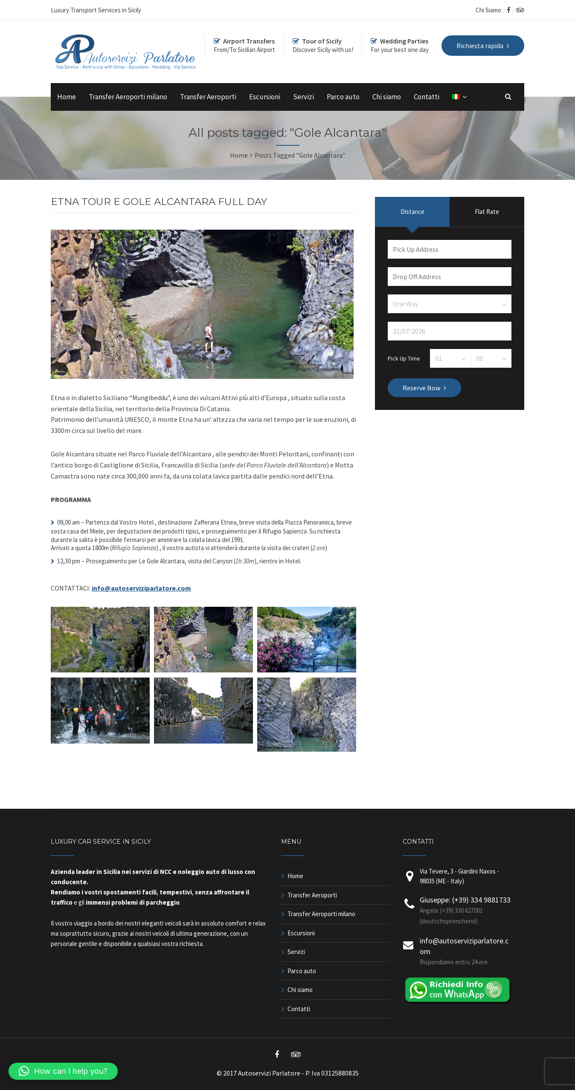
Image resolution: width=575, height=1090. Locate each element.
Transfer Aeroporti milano (128, 96)
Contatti (426, 96)
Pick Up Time (404, 358)
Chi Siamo (488, 10)
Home (66, 96)
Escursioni (264, 96)
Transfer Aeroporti (208, 96)
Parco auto (343, 96)
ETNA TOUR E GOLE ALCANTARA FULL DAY (159, 202)
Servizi (303, 96)
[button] (63, 1071)
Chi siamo (386, 96)
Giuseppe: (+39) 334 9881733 (465, 900)
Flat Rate (487, 212)
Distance (412, 212)
